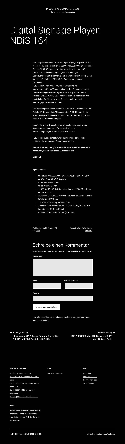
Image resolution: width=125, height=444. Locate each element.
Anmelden (87, 373)
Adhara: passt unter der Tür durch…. (24, 397)
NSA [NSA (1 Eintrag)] (61, 373)
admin (38, 231)
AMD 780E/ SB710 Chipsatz (62, 86)
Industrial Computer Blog (62, 9)
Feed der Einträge (90, 377)
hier (64, 151)
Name (35, 281)
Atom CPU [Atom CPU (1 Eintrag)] (53, 373)
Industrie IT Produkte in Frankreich (23, 414)
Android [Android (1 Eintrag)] (48, 373)
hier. (72, 151)
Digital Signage (87, 228)
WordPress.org (89, 383)
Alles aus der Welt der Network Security (25, 410)
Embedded (88, 231)
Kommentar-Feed (90, 380)
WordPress (110, 434)
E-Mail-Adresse (71, 281)
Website (36, 293)
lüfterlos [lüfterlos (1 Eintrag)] (58, 373)
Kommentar (38, 256)
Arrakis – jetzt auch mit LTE (20, 373)
